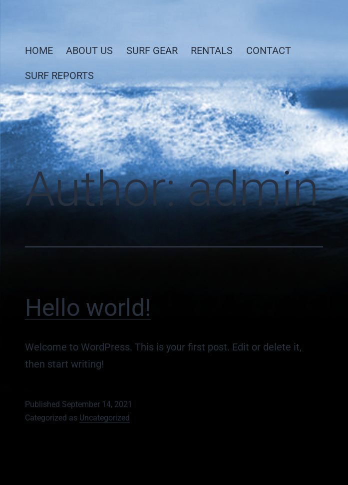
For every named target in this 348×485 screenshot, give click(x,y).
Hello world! (88, 308)
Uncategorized (104, 417)
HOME (39, 50)
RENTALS (212, 50)
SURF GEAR (152, 50)
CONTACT (268, 50)
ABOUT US (89, 50)
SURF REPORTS (59, 76)
